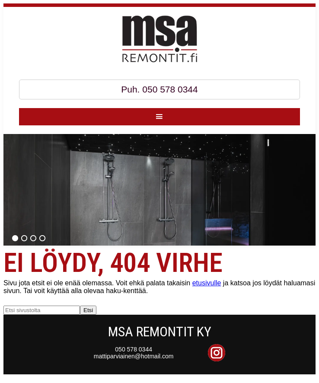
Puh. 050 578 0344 (159, 89)
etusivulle (206, 283)
